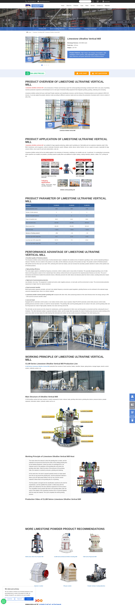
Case (81, 5)
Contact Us (100, 5)
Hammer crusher (38, 586)
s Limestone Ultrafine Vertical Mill (40, 366)
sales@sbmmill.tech (45, 1)
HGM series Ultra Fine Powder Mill (34, 556)
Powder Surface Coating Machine (96, 586)
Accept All (29, 598)
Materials (107, 5)
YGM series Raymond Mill (89, 556)
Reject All (19, 598)
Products (76, 5)
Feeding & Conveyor (90, 29)
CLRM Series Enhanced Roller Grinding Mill (65, 556)
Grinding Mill (42, 29)
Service (93, 5)
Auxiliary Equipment (74, 29)
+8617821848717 (31, 1)
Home (62, 5)
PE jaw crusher (68, 586)
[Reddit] (38, 600)
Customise (9, 598)
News (86, 5)
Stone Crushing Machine (57, 29)
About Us (69, 5)
